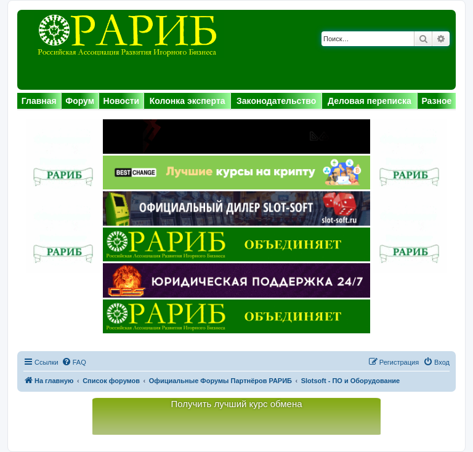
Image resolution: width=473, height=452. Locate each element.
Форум (79, 101)
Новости (121, 101)
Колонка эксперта (187, 101)
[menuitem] (74, 362)
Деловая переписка (369, 101)
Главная (39, 101)
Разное (436, 101)
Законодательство (276, 101)
